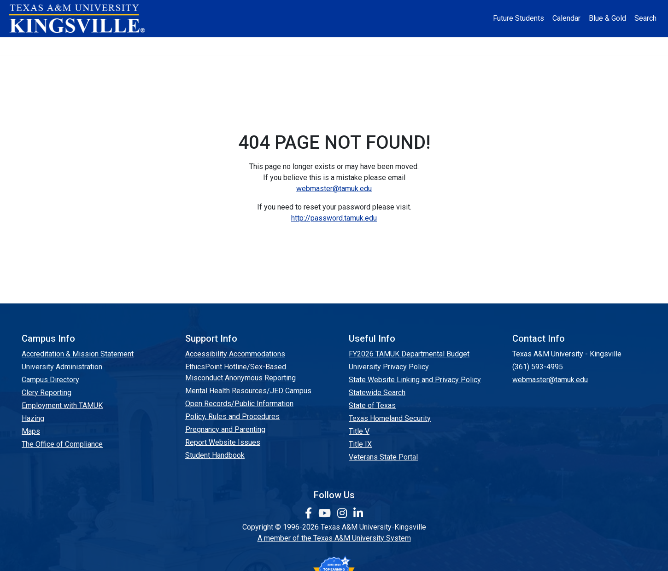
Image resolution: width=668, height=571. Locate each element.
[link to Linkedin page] (358, 513)
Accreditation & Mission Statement (78, 354)
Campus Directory (50, 379)
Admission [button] (168, 46)
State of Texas (372, 405)
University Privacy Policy (389, 366)
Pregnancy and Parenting (225, 429)
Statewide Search (377, 392)
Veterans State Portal (383, 457)
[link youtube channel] (325, 513)
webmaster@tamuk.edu (334, 188)
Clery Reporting (46, 392)
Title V (359, 431)
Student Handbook (215, 455)
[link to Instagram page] (343, 513)
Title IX (360, 444)
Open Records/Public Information (239, 403)
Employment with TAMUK (62, 405)
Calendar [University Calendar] (566, 18)
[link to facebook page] (309, 513)
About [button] (104, 46)
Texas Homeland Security (390, 418)
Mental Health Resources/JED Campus (248, 390)
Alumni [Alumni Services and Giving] (445, 46)
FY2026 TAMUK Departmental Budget (409, 354)
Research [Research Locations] (313, 46)
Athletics (503, 46)
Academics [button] (241, 46)
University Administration (62, 366)
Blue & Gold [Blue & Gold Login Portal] (607, 18)
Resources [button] (379, 46)
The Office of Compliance (62, 444)
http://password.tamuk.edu (334, 218)
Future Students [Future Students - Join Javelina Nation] (518, 18)
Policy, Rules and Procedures (232, 416)
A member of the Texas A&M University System (334, 538)
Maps (31, 431)
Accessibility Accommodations (235, 354)
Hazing (33, 418)
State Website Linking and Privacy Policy (415, 379)
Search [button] (645, 18)
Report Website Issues (222, 442)
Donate (561, 46)
